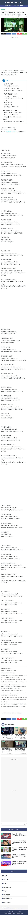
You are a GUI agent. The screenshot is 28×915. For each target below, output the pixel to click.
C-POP (3, 9)
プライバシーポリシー (11, 911)
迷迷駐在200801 (11, 131)
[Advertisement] (14, 53)
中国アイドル (6, 894)
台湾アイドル (6, 902)
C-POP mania (14, 2)
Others (5, 883)
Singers (5, 890)
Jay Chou (6, 879)
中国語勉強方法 (7, 898)
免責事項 (19, 911)
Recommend (7, 887)
